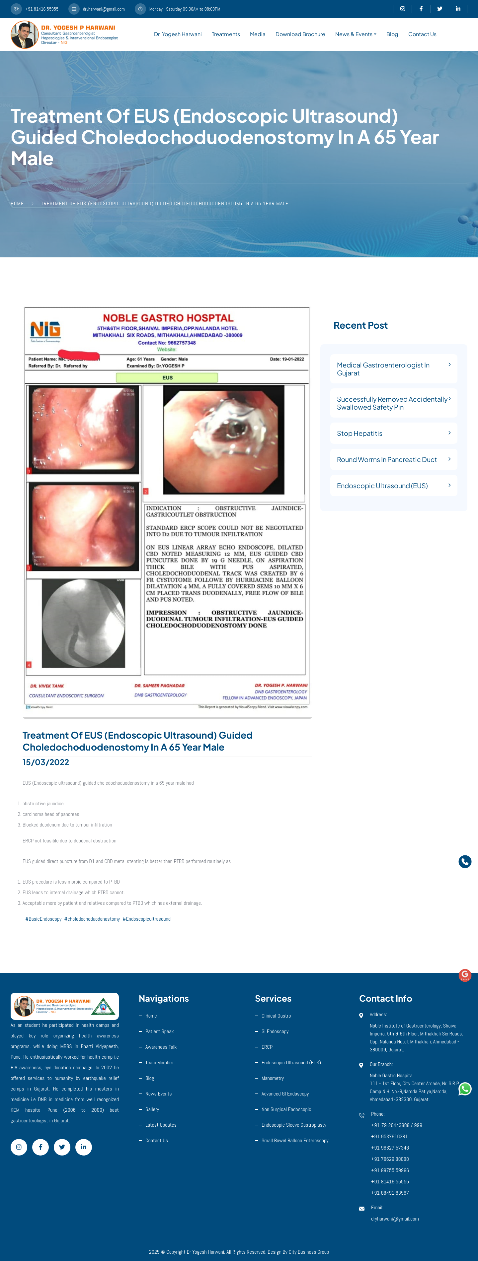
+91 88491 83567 (390, 1192)
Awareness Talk (161, 1046)
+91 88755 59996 (390, 1170)
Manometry (273, 1078)
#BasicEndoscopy (43, 918)
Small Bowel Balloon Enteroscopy (295, 1140)
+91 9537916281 (389, 1136)
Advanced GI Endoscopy (285, 1093)
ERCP (267, 1046)
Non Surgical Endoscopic (286, 1109)
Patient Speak (159, 1031)
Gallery (152, 1109)
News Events (158, 1093)
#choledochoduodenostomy (92, 918)
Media (258, 34)
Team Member (159, 1062)
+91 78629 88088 (390, 1159)
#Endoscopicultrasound (146, 918)
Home (151, 1015)
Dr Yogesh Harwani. (206, 1251)
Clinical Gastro (276, 1015)
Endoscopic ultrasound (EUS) (291, 1062)
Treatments (226, 34)
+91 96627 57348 (390, 1147)
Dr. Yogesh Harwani (178, 34)
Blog (392, 34)
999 (418, 1125)
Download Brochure (300, 34)
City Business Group (309, 1251)
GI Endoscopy (275, 1031)
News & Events (353, 34)
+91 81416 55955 (390, 1181)
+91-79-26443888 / (392, 1125)
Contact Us (422, 34)
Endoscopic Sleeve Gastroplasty (294, 1124)
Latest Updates (161, 1124)
